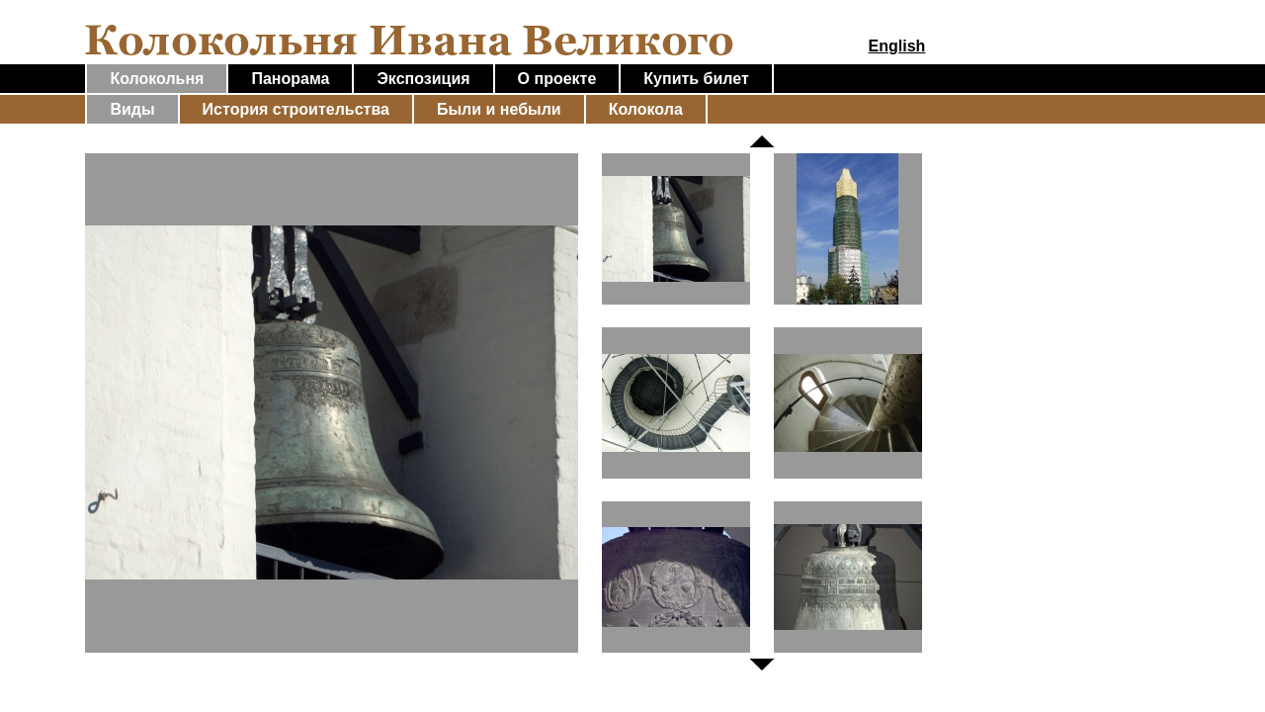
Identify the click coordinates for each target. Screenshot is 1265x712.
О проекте (557, 78)
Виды (132, 109)
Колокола (646, 109)
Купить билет (695, 78)
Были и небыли (499, 109)
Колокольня (157, 78)
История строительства (296, 109)
